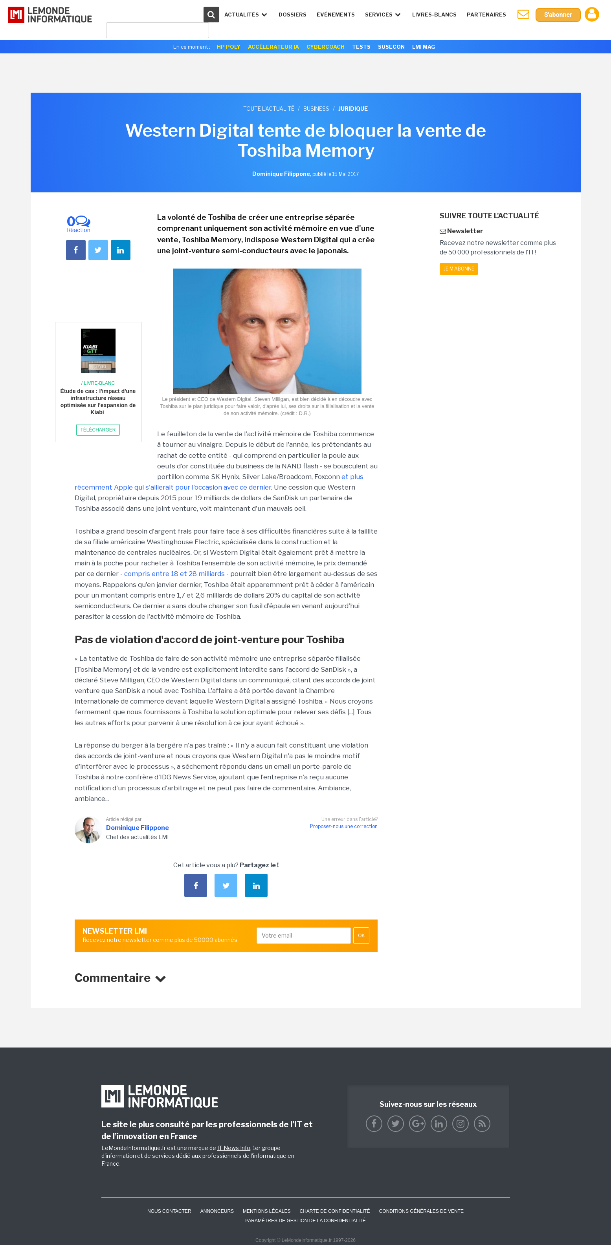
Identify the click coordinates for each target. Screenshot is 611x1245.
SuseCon (391, 47)
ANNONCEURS (217, 1211)
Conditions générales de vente (421, 1211)
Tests (361, 47)
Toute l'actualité (268, 108)
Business (316, 108)
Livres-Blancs (434, 14)
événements (336, 14)
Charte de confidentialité (334, 1211)
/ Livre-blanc (98, 383)
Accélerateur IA (273, 47)
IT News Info (233, 1147)
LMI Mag (423, 47)
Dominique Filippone (137, 828)
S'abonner (558, 14)
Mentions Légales (266, 1211)
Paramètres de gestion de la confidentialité (305, 1220)
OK (361, 935)
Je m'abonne (459, 269)
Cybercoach (325, 47)
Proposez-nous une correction (344, 826)
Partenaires (486, 14)
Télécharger (98, 430)
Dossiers (292, 14)
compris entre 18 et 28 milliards (174, 574)
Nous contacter (169, 1211)
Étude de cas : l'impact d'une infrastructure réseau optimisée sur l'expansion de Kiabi (98, 402)
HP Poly (228, 47)
